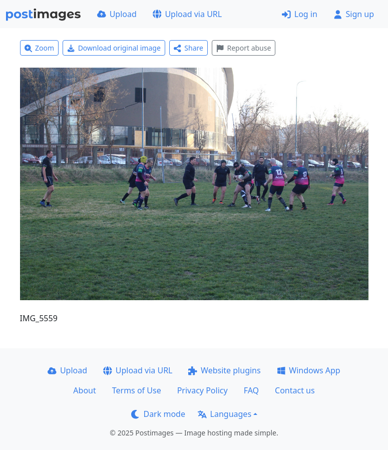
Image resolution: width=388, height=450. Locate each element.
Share (188, 48)
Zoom (40, 48)
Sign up (353, 14)
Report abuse (243, 48)
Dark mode (158, 413)
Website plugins (224, 370)
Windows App (308, 370)
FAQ (251, 390)
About (84, 390)
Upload (117, 14)
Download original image (114, 48)
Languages (224, 413)
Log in (299, 14)
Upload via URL (187, 14)
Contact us (295, 390)
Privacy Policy (202, 390)
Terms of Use (136, 390)
